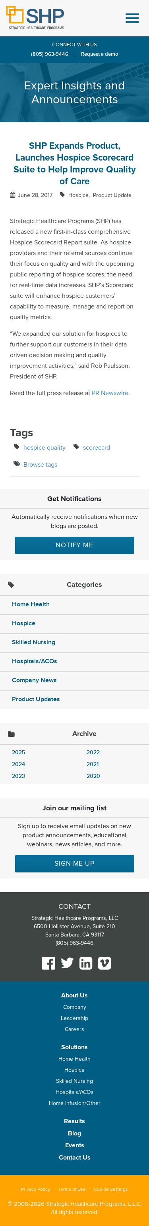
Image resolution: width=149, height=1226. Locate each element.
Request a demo (99, 54)
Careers (74, 1029)
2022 (93, 752)
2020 (93, 776)
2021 (93, 764)
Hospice (23, 623)
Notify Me (74, 545)
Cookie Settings (111, 1189)
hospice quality (44, 448)
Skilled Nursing (33, 642)
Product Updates (36, 699)
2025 (18, 752)
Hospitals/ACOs (34, 661)
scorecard (96, 448)
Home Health (31, 604)
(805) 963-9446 (49, 54)
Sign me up (74, 863)
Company (74, 1007)
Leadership (74, 1018)
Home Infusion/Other (75, 1103)
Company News (34, 680)
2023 (18, 776)
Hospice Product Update (99, 195)
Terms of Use (72, 1189)
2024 (18, 764)
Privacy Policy (35, 1189)
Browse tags (40, 465)
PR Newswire (110, 393)
